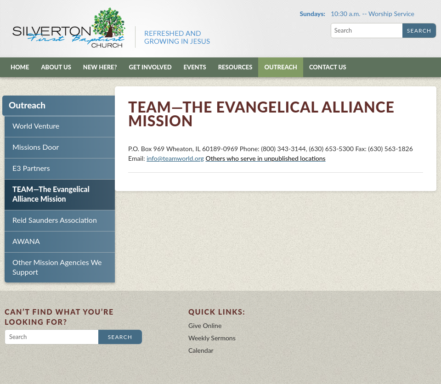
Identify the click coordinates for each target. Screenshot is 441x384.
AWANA (26, 241)
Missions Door (35, 146)
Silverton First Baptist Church (110, 27)
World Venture (35, 125)
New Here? (100, 67)
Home (20, 67)
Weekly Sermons (212, 338)
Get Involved (150, 67)
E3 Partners (31, 168)
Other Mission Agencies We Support (57, 267)
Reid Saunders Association (54, 219)
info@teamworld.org (175, 158)
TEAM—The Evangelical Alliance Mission (51, 194)
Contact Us (327, 67)
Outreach (280, 67)
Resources (235, 67)
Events (195, 67)
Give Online (204, 325)
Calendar (201, 350)
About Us (56, 67)
